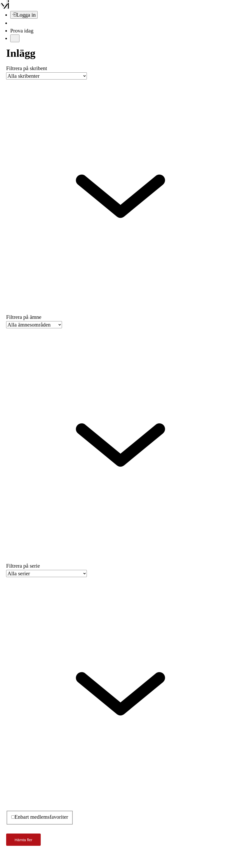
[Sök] (13, 23)
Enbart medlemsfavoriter (41, 817)
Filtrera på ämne (23, 317)
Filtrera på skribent (26, 68)
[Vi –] (4, 7)
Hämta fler (23, 840)
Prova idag (21, 31)
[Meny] (14, 38)
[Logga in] (24, 15)
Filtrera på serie (23, 566)
